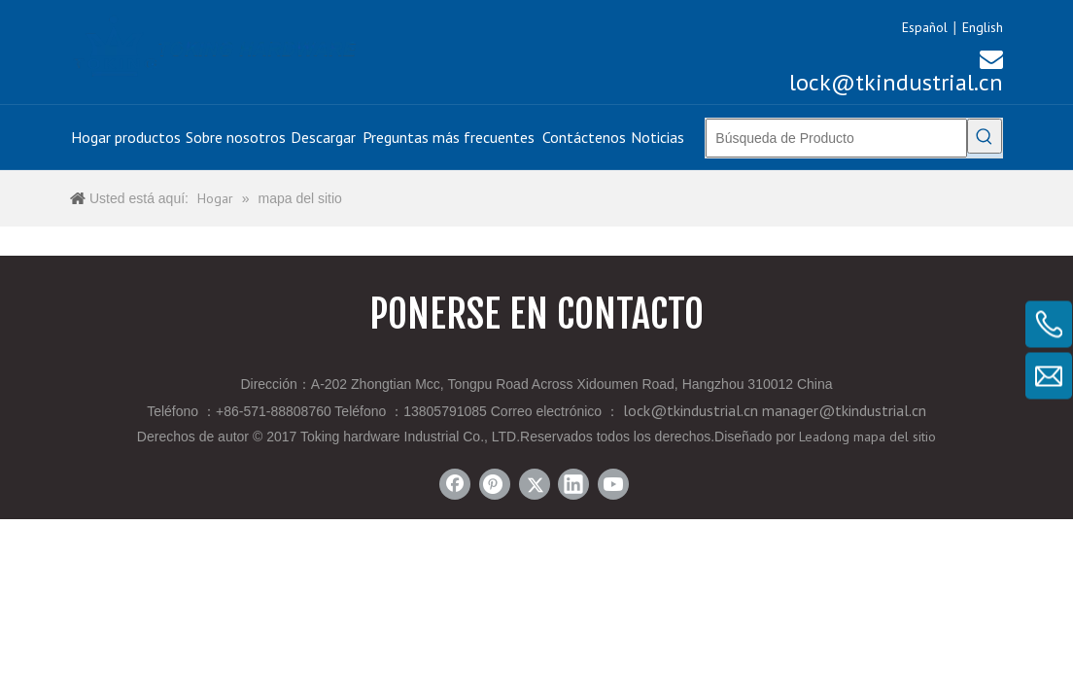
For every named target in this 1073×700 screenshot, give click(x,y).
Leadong (824, 436)
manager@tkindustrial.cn (844, 410)
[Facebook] (454, 484)
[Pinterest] (494, 484)
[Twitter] (534, 484)
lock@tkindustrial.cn (896, 70)
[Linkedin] (573, 484)
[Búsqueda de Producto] (836, 138)
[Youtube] (613, 484)
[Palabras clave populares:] (984, 136)
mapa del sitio (894, 436)
